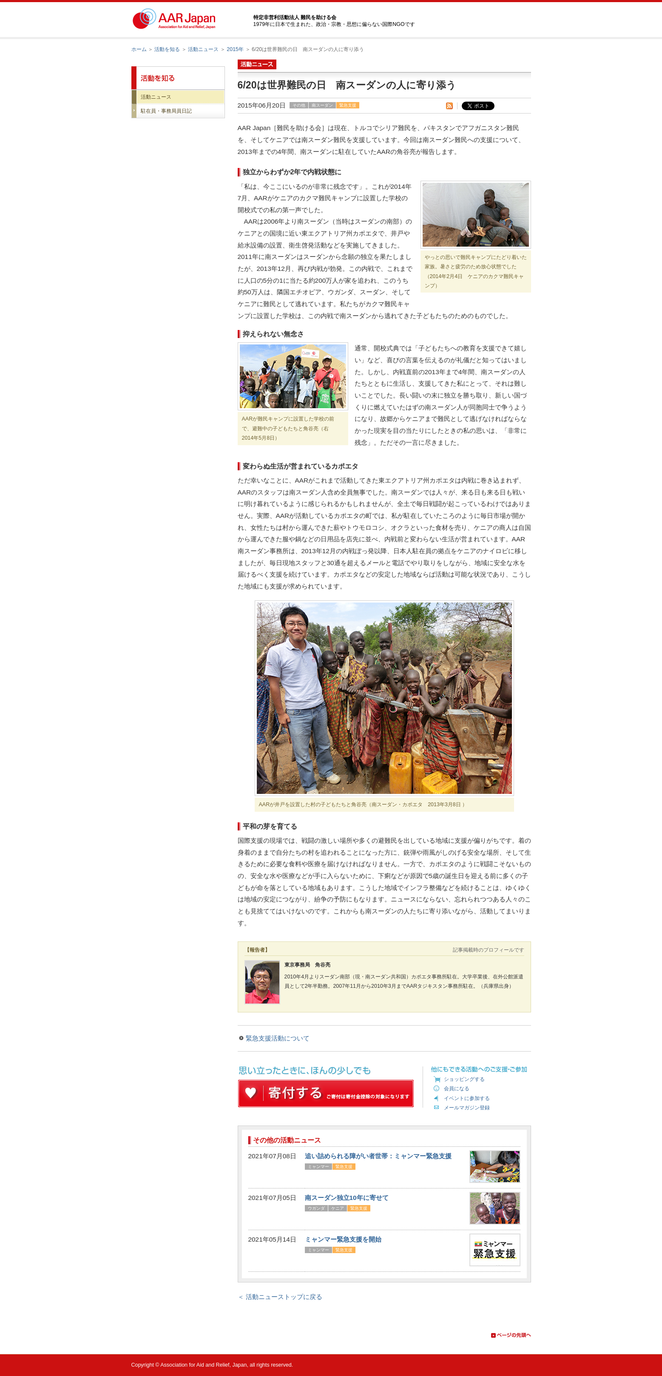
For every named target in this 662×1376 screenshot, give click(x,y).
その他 (299, 105)
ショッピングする (464, 1079)
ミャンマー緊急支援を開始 (343, 1239)
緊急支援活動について (278, 1038)
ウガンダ (316, 1208)
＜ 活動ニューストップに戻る (280, 1296)
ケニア (337, 1208)
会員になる (456, 1089)
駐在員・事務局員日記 (166, 111)
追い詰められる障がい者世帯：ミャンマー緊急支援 (378, 1156)
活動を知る (167, 49)
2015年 (235, 49)
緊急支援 (347, 105)
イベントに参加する (467, 1098)
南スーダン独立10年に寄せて (347, 1197)
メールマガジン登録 (467, 1108)
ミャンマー (318, 1166)
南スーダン (322, 105)
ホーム (139, 49)
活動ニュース (203, 49)
